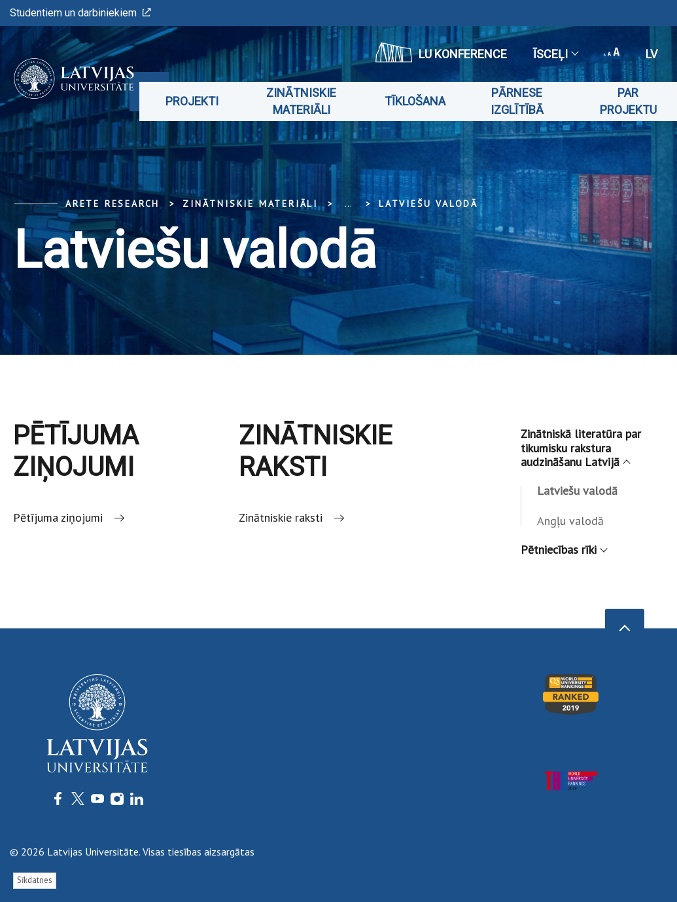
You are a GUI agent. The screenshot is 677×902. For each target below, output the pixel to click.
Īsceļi (555, 54)
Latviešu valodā (428, 203)
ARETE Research (112, 203)
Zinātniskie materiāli (301, 101)
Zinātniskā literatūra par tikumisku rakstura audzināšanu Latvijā (581, 447)
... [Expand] (348, 203)
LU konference (441, 52)
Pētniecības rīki (563, 549)
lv (651, 54)
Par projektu (628, 101)
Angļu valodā (570, 520)
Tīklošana (415, 101)
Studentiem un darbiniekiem (80, 13)
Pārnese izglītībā (517, 101)
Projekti (191, 101)
